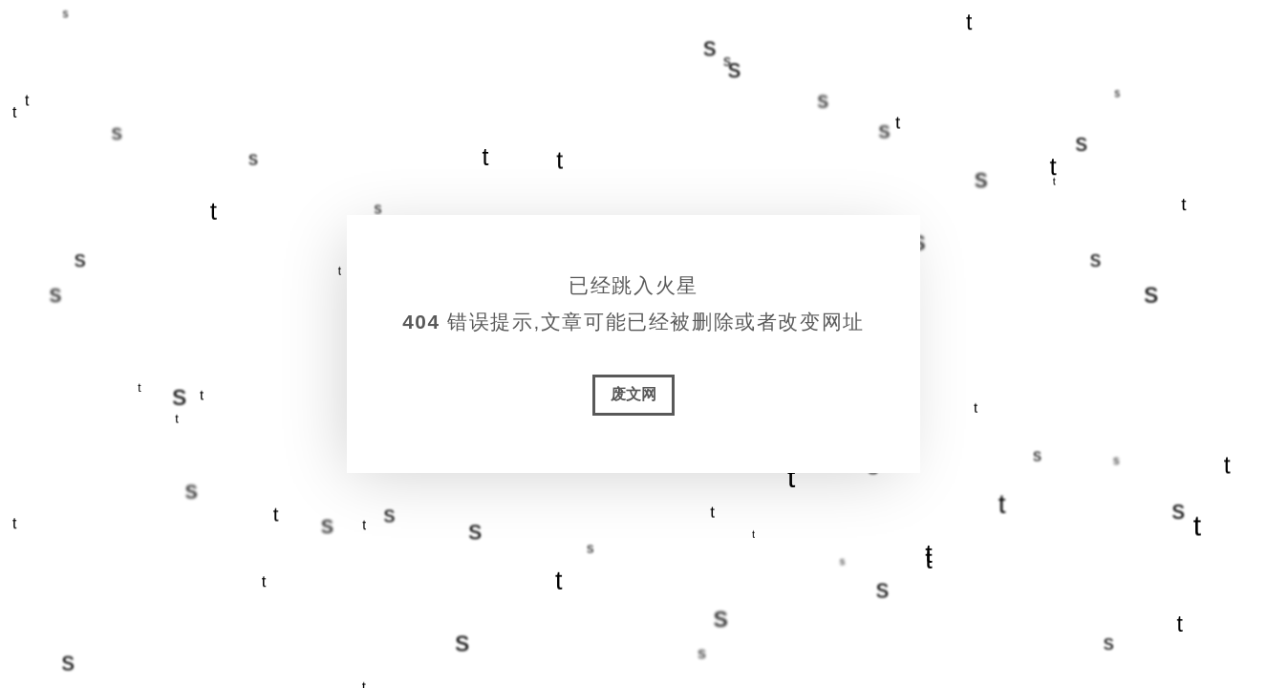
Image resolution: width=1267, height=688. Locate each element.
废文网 (633, 394)
